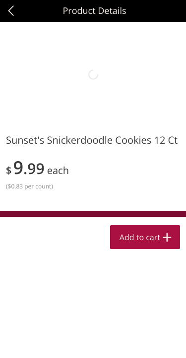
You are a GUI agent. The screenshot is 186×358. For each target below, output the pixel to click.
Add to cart (140, 237)
